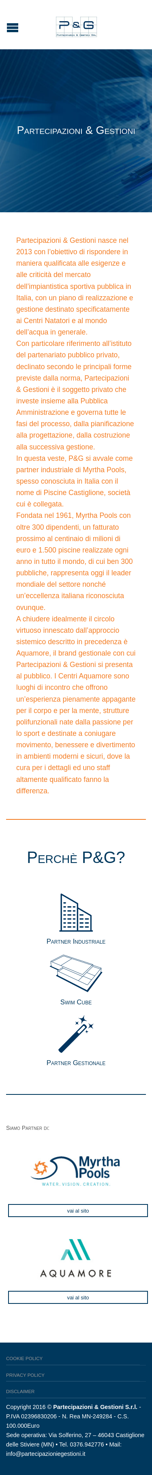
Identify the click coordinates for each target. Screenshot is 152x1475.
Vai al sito (78, 1211)
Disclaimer (20, 1391)
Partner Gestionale (76, 1063)
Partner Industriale (76, 941)
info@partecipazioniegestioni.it (45, 1454)
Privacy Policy (25, 1375)
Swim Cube (76, 1002)
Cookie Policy (24, 1358)
